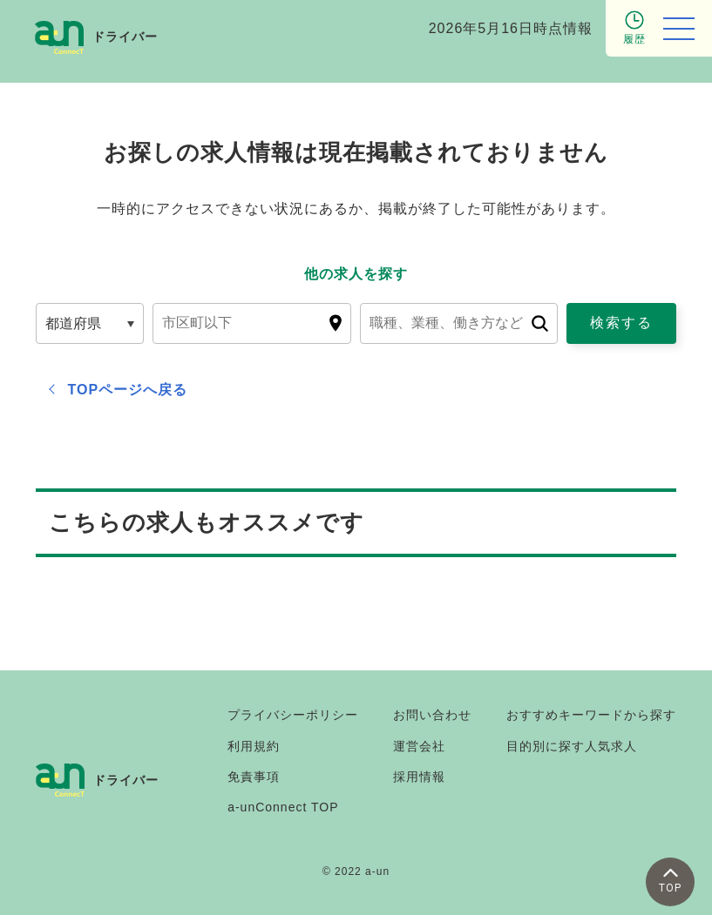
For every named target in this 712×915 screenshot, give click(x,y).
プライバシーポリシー (292, 715)
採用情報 (419, 777)
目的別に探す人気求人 (571, 746)
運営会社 (419, 746)
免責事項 (253, 777)
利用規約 (253, 746)
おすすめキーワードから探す (591, 715)
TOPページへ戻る (128, 389)
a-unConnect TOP (282, 807)
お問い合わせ (432, 715)
